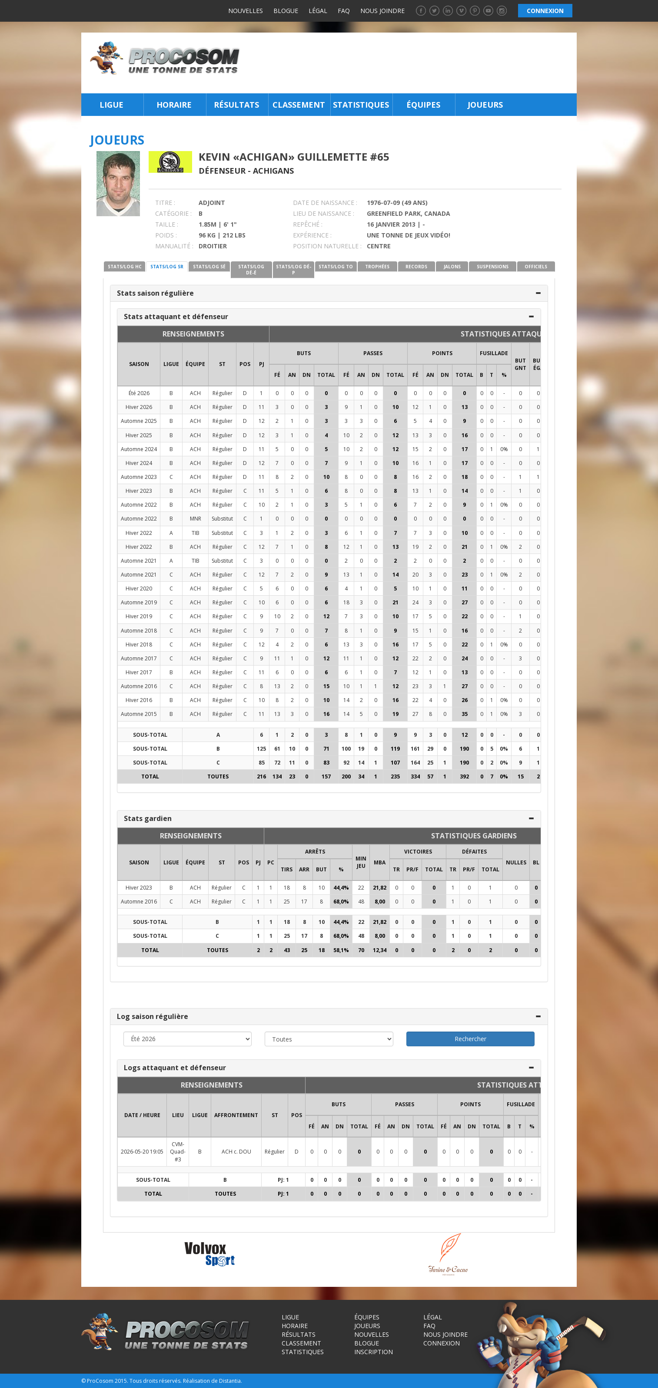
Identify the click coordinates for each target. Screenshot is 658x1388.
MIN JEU (361, 862)
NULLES (516, 862)
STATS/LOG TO (336, 267)
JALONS (452, 267)
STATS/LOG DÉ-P (293, 270)
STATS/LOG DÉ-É (251, 270)
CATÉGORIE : (173, 213)
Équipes (423, 104)
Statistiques (361, 104)
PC (270, 862)
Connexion (441, 1343)
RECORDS (416, 267)
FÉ (277, 375)
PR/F (412, 869)
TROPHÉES (377, 267)
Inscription (373, 1352)
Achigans (273, 170)
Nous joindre (382, 11)
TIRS (286, 869)
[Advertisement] (411, 63)
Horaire (174, 104)
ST (222, 364)
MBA (379, 862)
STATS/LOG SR (166, 267)
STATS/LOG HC (125, 267)
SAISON (139, 364)
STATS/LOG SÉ (209, 267)
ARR (304, 869)
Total (326, 375)
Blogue (285, 11)
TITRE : (165, 202)
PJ (261, 364)
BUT (321, 869)
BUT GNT (520, 364)
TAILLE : (166, 224)
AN (292, 375)
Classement (299, 104)
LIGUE (171, 364)
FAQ (344, 11)
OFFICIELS (536, 267)
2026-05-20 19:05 (142, 1151)
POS (244, 364)
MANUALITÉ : (174, 246)
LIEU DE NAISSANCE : (323, 213)
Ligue (111, 104)
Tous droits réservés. (156, 1381)
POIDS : (166, 235)
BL (536, 862)
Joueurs (485, 104)
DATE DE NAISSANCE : (325, 202)
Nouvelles (245, 11)
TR (396, 869)
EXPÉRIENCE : (312, 235)
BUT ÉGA (538, 364)
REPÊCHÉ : (307, 224)
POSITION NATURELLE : (327, 246)
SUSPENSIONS (492, 267)
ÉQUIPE (195, 364)
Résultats (236, 104)
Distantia (230, 1381)
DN (306, 375)
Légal (318, 11)
